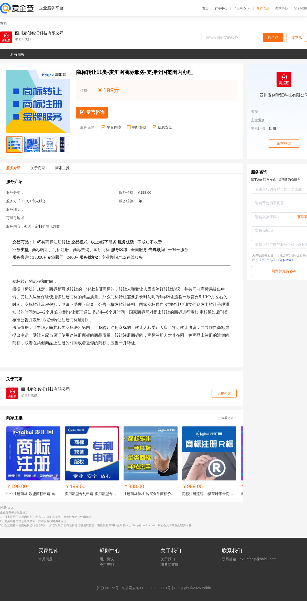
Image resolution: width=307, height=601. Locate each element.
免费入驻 (263, 8)
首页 (205, 8)
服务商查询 (170, 565)
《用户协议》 (267, 260)
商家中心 (281, 8)
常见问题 (45, 559)
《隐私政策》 (286, 260)
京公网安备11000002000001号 (146, 588)
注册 (304, 8)
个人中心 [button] (242, 8)
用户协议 (107, 559)
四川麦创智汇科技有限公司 (39, 33)
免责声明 (107, 565)
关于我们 (168, 559)
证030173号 (109, 588)
